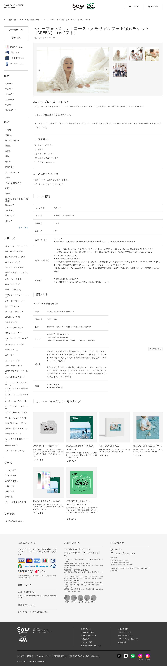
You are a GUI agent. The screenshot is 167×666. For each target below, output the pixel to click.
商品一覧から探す (16, 30)
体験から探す (16, 37)
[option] (73, 70)
